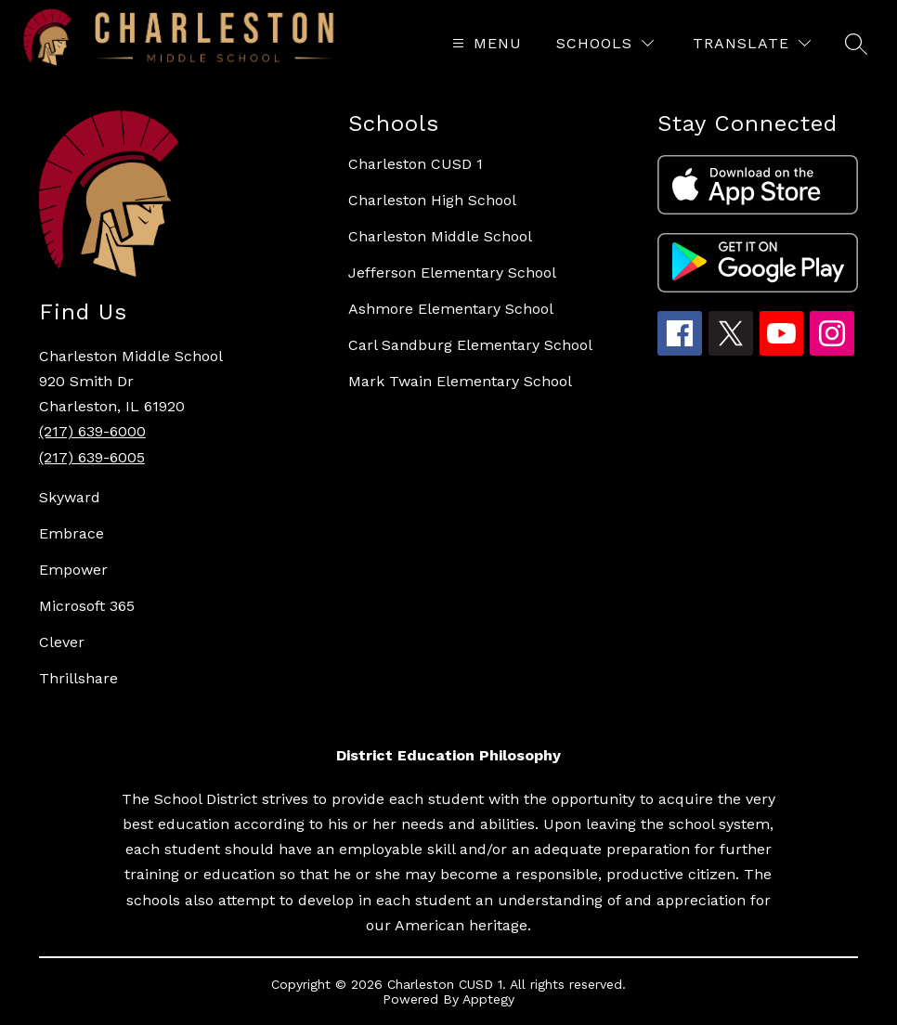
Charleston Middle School (440, 236)
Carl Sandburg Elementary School (470, 345)
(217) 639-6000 (92, 431)
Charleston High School (432, 200)
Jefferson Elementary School (452, 272)
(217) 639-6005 (92, 457)
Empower (73, 569)
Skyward (69, 497)
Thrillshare (78, 678)
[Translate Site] (751, 43)
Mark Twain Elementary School (460, 381)
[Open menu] (485, 43)
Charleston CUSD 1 (415, 164)
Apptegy (488, 999)
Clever (61, 642)
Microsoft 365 (87, 606)
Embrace (71, 533)
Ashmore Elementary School (450, 309)
